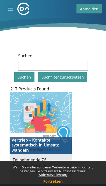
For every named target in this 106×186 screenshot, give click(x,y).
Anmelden (89, 8)
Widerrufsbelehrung (52, 175)
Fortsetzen (52, 181)
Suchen (25, 56)
